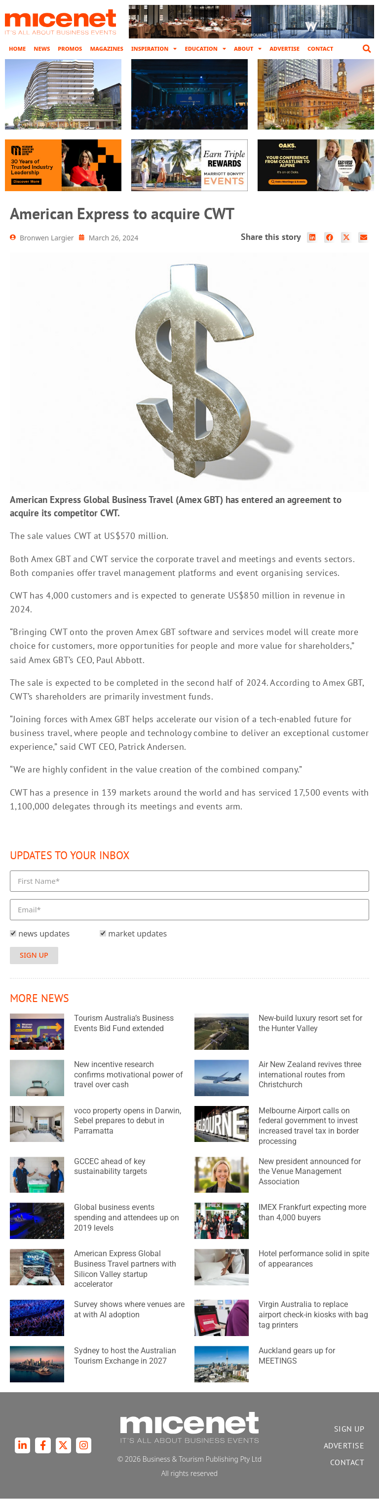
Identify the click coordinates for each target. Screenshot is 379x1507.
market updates (137, 942)
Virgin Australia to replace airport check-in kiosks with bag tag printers (313, 1323)
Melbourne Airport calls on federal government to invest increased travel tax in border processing (309, 1134)
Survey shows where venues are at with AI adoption (129, 1318)
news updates (44, 942)
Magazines (106, 48)
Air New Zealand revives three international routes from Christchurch (310, 1083)
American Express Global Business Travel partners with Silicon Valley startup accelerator (125, 1277)
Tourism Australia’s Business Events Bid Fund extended (124, 1031)
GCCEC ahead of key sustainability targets (110, 1175)
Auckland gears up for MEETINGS (297, 1364)
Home (17, 48)
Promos (70, 48)
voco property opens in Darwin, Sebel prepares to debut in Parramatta (127, 1129)
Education (205, 48)
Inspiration (154, 48)
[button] (366, 48)
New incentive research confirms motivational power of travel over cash (128, 1083)
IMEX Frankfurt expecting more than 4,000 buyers (312, 1221)
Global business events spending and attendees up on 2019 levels (126, 1226)
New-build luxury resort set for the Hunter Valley (310, 1031)
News (42, 48)
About (248, 48)
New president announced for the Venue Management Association (310, 1180)
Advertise (284, 48)
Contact (320, 48)
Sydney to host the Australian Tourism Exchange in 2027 (125, 1364)
